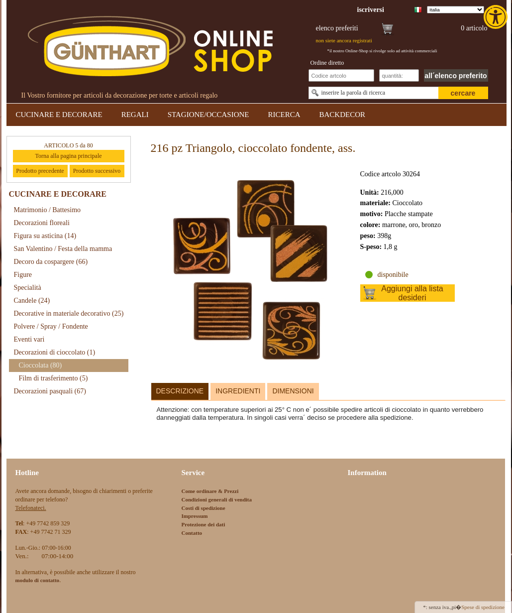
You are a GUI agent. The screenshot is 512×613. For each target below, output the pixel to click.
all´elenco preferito (455, 76)
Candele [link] (32, 300)
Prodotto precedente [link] (40, 170)
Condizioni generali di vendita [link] (217, 499)
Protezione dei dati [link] (203, 524)
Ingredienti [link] (237, 391)
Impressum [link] (195, 516)
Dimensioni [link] (292, 391)
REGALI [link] (135, 115)
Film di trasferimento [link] (53, 378)
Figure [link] (23, 274)
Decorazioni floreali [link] (42, 223)
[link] (497, 17)
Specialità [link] (27, 287)
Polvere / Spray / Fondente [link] (51, 326)
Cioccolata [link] (40, 365)
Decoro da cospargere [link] (51, 261)
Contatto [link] (192, 533)
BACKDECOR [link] (342, 115)
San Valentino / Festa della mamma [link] (63, 248)
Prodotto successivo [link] (97, 170)
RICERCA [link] (284, 115)
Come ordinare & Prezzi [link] (210, 491)
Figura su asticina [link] (45, 236)
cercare (463, 93)
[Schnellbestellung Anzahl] (399, 75)
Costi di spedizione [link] (203, 508)
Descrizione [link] (180, 391)
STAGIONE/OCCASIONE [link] (208, 115)
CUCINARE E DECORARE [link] (59, 115)
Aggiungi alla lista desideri (412, 293)
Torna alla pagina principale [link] (68, 155)
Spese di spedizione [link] (483, 607)
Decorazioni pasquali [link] (50, 391)
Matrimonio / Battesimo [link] (47, 210)
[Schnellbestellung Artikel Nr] (341, 75)
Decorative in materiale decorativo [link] (69, 313)
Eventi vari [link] (29, 339)
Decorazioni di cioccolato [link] (55, 352)
